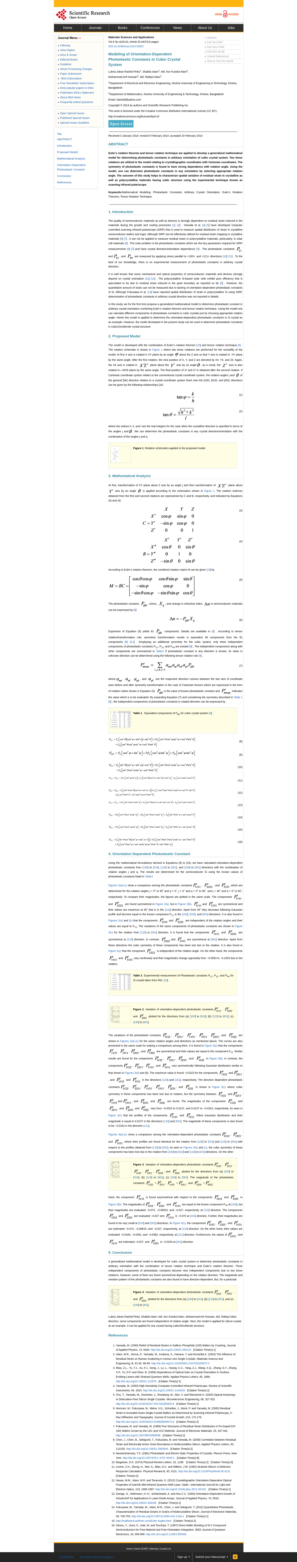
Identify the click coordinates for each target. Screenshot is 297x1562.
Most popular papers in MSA (76, 87)
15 (198, 345)
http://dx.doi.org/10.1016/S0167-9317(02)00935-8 (145, 1403)
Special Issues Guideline (73, 122)
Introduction (64, 145)
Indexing (64, 45)
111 (146, 1125)
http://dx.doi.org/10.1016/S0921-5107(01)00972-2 (180, 1363)
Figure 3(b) (216, 1058)
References (118, 1335)
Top (59, 133)
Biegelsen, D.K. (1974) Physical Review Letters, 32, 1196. (150, 1462)
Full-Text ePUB (215, 51)
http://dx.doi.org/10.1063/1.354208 (136, 1502)
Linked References (217, 56)
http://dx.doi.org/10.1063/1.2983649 (147, 1448)
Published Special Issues (74, 117)
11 (230, 256)
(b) (130, 920)
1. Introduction (120, 212)
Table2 (149, 876)
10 (224, 256)
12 (147, 278)
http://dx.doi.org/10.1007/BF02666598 (138, 1435)
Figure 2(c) (114, 950)
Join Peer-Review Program (96, 1557)
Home (67, 28)
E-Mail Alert (66, 1557)
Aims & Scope (67, 54)
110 (163, 867)
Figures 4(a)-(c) (117, 1134)
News (177, 28)
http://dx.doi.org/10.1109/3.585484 (166, 1534)
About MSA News (69, 97)
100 (145, 867)
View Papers (66, 50)
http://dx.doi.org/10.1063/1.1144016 (164, 1390)
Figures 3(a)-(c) (129, 1041)
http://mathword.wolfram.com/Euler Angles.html (143, 1520)
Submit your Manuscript (210, 1556)
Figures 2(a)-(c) (117, 885)
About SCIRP (141, 1548)
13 (153, 278)
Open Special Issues (71, 113)
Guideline (64, 64)
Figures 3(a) (132, 1072)
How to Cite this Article (219, 61)
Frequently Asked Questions (75, 102)
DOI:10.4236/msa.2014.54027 (126, 46)
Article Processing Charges (75, 69)
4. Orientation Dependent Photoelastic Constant (149, 854)
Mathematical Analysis (71, 158)
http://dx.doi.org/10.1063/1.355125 (171, 1349)
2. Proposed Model (124, 336)
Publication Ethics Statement (76, 92)
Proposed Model (67, 152)
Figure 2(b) (184, 903)
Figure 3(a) (210, 1045)
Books (122, 28)
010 (156, 867)
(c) (205, 1147)
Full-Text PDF (214, 42)
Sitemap (153, 1548)
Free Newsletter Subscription (76, 83)
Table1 (160, 651)
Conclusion (64, 175)
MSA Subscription (70, 78)
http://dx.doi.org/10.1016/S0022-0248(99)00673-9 (145, 1421)
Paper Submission (70, 73)
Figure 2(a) (162, 903)
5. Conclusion (120, 1252)
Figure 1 (157, 349)
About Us (205, 28)
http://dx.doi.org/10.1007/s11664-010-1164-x (158, 1516)
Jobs (231, 28)
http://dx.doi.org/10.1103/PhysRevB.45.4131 (204, 1471)
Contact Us (165, 1548)
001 (174, 867)
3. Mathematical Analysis (129, 476)
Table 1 (238, 697)
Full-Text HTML (215, 47)
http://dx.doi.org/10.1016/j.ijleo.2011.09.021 (181, 1489)
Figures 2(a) (115, 920)
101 (178, 1079)
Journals (95, 28)
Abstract (211, 37)
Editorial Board (67, 59)
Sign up (182, 1556)
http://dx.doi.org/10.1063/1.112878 (136, 1381)
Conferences (150, 28)
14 (149, 292)
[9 (239, 345)
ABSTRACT (118, 144)
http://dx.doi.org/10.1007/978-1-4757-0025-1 (149, 1457)
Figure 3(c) (219, 1086)
